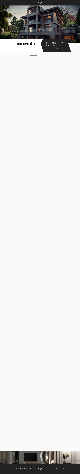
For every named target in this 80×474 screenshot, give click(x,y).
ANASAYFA (18, 55)
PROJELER (25, 55)
